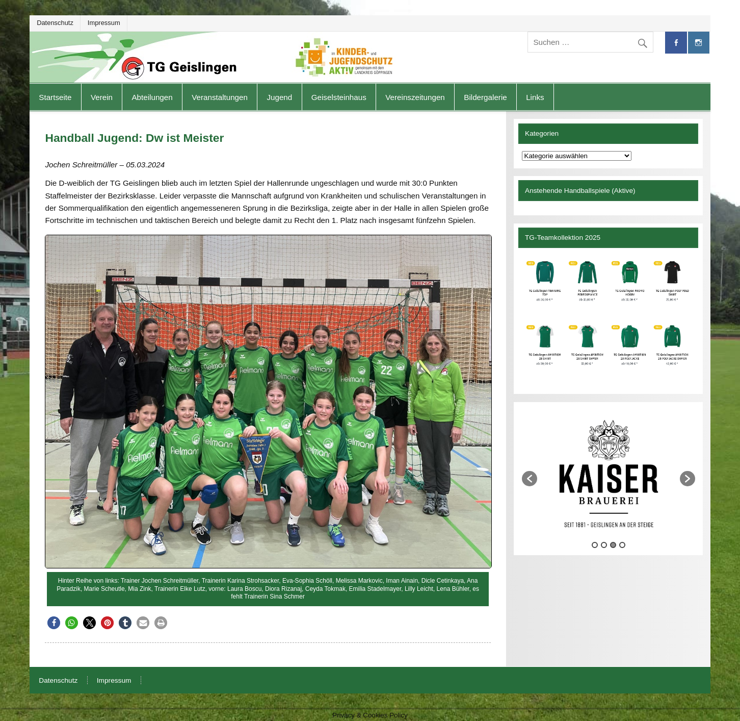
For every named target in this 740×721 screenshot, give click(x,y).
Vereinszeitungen (415, 97)
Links (535, 97)
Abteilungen (151, 97)
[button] (53, 622)
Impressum (104, 23)
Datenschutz (55, 23)
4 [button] (622, 545)
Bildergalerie (485, 97)
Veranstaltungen (220, 97)
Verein (102, 97)
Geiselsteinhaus (338, 97)
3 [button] (613, 545)
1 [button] (595, 545)
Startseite (55, 97)
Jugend (279, 97)
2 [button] (604, 545)
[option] (608, 473)
